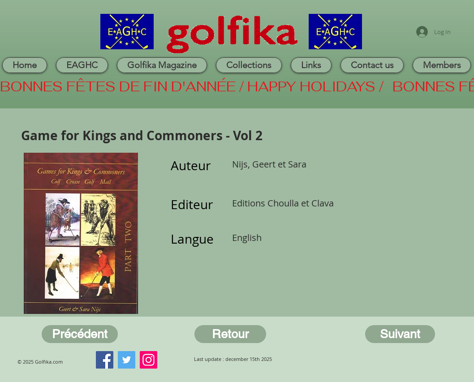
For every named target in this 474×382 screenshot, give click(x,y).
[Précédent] (80, 334)
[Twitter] (126, 360)
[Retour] (230, 334)
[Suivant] (400, 334)
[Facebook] (104, 360)
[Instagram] (148, 360)
